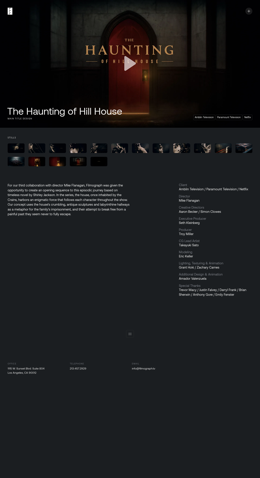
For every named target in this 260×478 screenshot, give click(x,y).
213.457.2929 (78, 369)
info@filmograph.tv (143, 369)
